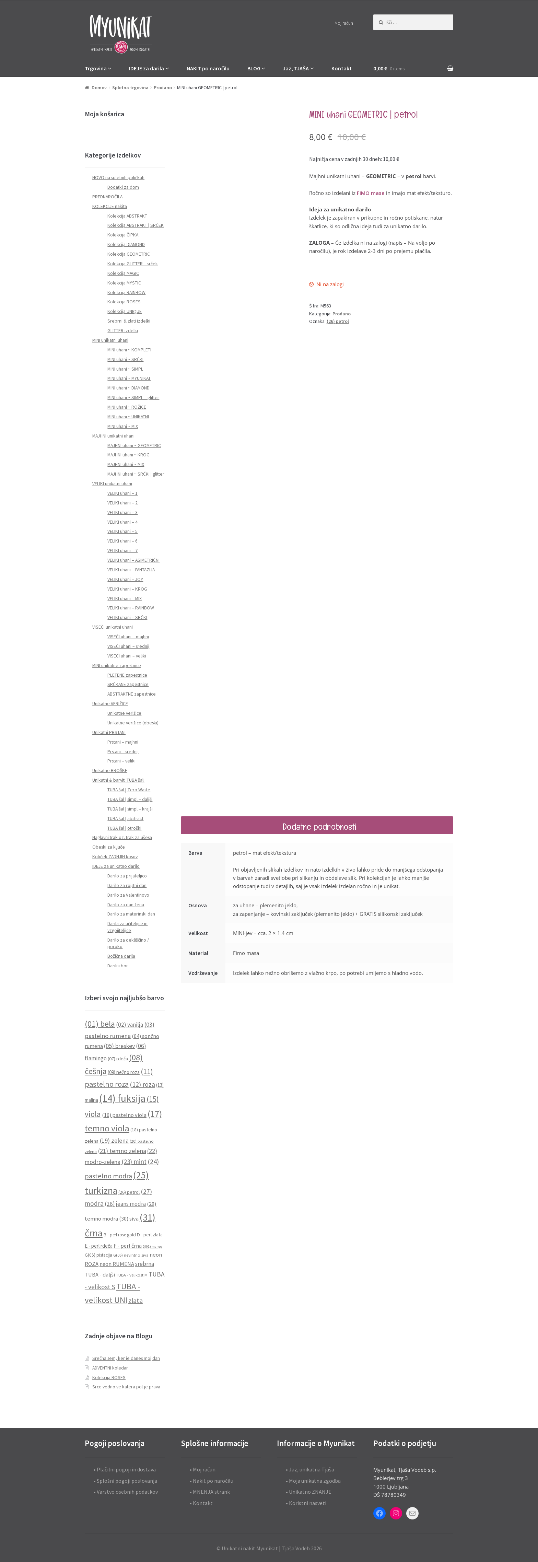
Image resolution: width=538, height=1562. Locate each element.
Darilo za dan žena (125, 905)
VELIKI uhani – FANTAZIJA (131, 570)
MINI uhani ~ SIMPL (125, 369)
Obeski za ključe (108, 847)
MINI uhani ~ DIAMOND (128, 388)
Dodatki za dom (123, 187)
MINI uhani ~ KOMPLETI (129, 350)
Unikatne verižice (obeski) (133, 723)
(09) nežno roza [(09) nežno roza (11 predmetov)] (124, 1072)
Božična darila (121, 956)
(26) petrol (338, 321)
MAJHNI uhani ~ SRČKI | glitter (135, 474)
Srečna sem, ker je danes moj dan (126, 1358)
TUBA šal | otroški (124, 828)
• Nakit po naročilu (211, 1480)
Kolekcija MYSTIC (124, 283)
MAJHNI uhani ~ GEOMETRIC (134, 445)
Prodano (163, 87)
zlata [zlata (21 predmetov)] (135, 1300)
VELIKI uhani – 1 (122, 493)
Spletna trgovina (130, 87)
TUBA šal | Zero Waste (128, 790)
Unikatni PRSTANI (109, 732)
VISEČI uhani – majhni (128, 637)
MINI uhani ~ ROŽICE (126, 407)
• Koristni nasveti (306, 1503)
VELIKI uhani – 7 (122, 550)
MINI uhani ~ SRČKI (125, 359)
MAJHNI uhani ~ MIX (125, 464)
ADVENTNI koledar (110, 1368)
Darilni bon (118, 966)
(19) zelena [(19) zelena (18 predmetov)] (114, 1140)
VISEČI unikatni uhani (112, 627)
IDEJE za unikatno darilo (116, 866)
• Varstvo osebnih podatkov (126, 1491)
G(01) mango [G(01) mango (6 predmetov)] (152, 1246)
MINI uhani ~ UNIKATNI (128, 417)
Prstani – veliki (121, 761)
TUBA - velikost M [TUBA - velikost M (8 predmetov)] (132, 1275)
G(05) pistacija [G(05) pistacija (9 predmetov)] (98, 1255)
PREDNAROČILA (107, 197)
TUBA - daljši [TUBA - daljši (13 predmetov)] (100, 1274)
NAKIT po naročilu (208, 68)
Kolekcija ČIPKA (122, 235)
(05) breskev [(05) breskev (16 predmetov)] (119, 1046)
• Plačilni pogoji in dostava (125, 1469)
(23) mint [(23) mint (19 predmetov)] (134, 1161)
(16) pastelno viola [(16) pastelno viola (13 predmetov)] (124, 1114)
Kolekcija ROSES (124, 302)
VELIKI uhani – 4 (122, 522)
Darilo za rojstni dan (127, 885)
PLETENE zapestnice (127, 675)
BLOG (253, 68)
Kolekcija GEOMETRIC (128, 254)
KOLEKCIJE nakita (109, 206)
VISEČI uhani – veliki (126, 656)
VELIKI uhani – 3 (122, 512)
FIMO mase (371, 192)
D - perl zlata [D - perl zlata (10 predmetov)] (150, 1235)
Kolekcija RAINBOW (126, 292)
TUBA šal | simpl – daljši (129, 799)
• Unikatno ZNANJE (308, 1491)
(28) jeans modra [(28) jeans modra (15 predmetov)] (125, 1204)
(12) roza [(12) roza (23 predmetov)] (142, 1084)
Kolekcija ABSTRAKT (127, 216)
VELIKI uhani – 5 (122, 531)
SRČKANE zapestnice (128, 684)
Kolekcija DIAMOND (126, 244)
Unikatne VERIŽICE (110, 704)
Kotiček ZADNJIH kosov (115, 857)
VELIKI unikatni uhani (112, 484)
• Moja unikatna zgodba (313, 1480)
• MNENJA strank (210, 1491)
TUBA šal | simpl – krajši (130, 809)
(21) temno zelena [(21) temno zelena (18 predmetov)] (122, 1151)
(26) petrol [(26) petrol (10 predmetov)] (129, 1192)
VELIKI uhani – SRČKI (127, 617)
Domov (99, 87)
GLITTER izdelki (122, 331)
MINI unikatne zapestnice (116, 665)
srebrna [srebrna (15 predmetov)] (144, 1264)
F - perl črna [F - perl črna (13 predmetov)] (128, 1245)
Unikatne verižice (124, 713)
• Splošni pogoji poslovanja (125, 1480)
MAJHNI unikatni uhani (113, 436)
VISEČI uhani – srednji (128, 646)
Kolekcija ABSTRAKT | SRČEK (135, 225)
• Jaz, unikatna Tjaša (310, 1469)
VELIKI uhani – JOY (125, 579)
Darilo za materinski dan (131, 914)
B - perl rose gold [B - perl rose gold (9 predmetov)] (120, 1235)
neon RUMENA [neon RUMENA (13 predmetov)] (117, 1263)
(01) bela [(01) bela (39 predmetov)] (100, 1023)
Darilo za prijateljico (127, 876)
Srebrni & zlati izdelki (128, 321)
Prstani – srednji (123, 752)
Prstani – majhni (122, 742)
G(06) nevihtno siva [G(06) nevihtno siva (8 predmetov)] (131, 1255)
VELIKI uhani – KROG (127, 589)
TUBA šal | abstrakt (125, 818)
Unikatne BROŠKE (109, 770)
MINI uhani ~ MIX (122, 426)
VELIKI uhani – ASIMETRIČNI (133, 560)
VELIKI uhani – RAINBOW (130, 608)
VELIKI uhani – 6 (122, 541)
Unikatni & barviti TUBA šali (118, 780)
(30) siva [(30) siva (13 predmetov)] (129, 1218)
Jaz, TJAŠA (296, 68)
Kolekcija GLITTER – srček (132, 264)
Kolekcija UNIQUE (124, 311)
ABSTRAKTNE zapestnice (131, 694)
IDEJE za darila (146, 68)
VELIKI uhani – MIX (124, 599)
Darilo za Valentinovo (128, 895)
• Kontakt (201, 1503)
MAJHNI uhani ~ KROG (128, 455)
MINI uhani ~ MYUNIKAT (129, 378)
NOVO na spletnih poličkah (118, 177)
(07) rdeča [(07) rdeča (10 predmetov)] (118, 1059)
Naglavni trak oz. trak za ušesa (122, 837)
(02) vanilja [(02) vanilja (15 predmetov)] (129, 1024)
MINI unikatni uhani (110, 340)
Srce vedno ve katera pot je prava (126, 1387)
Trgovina (96, 68)
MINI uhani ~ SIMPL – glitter (133, 397)
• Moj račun (202, 1469)
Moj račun (344, 23)
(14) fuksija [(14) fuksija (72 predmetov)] (122, 1098)
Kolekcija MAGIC (123, 273)
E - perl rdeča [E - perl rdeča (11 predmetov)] (99, 1246)
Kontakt (341, 68)
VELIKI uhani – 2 (122, 503)
